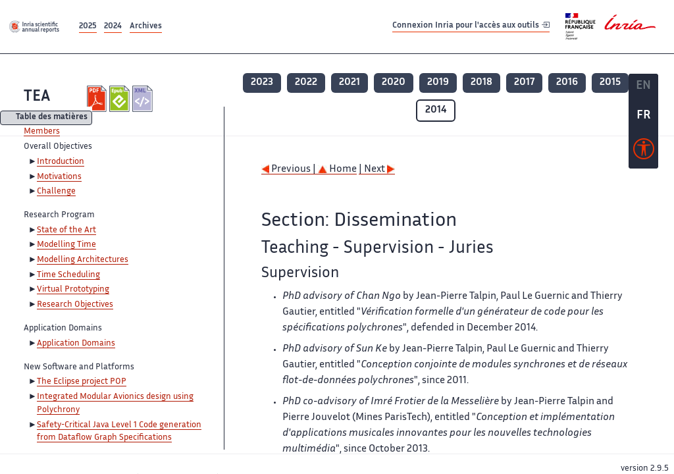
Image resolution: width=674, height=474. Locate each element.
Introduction (60, 162)
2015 (610, 82)
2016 (567, 82)
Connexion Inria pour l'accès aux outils (471, 26)
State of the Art (66, 230)
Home (337, 169)
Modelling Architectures (82, 260)
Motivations (59, 177)
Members (42, 132)
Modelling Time (66, 245)
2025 (88, 26)
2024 (113, 26)
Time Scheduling (68, 275)
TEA (37, 97)
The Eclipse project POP (81, 382)
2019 (438, 82)
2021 (349, 82)
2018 (481, 82)
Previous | (289, 169)
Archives (146, 26)
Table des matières (52, 118)
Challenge (56, 192)
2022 (306, 82)
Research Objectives (75, 305)
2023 (262, 82)
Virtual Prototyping (73, 290)
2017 (524, 82)
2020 (393, 82)
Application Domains (76, 344)
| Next (377, 169)
